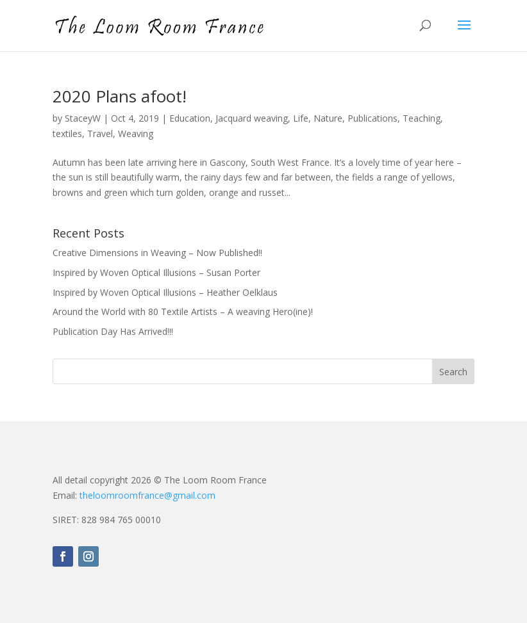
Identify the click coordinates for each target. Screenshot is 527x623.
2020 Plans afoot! (120, 96)
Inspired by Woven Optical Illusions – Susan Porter (156, 272)
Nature (328, 118)
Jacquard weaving (251, 118)
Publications (372, 118)
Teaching (421, 118)
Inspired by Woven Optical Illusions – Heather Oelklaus (165, 292)
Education (189, 118)
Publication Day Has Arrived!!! (113, 331)
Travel (100, 133)
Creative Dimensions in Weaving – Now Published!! (157, 253)
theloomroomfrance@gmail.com (147, 495)
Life (300, 118)
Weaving (135, 133)
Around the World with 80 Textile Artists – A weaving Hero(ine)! (183, 311)
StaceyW (83, 118)
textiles (67, 133)
